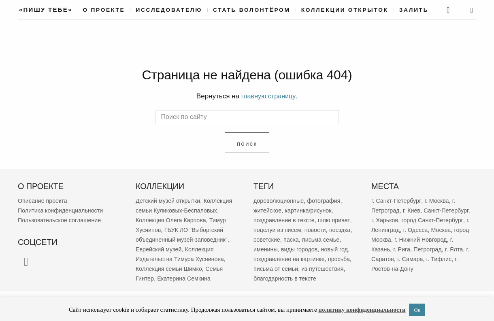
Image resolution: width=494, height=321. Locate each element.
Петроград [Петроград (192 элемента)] (386, 258)
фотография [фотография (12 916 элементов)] (327, 200)
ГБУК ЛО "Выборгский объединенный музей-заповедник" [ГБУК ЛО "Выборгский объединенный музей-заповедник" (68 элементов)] (181, 239)
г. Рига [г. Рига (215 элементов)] (438, 248)
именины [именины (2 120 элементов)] (287, 248)
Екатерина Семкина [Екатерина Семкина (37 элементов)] (164, 287)
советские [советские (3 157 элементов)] (293, 239)
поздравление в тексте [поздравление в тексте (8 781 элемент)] (285, 219)
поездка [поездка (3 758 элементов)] (264, 239)
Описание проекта (44, 200)
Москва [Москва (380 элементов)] (381, 239)
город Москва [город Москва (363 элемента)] (415, 239)
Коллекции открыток (344, 10)
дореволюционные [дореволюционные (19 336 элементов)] (280, 200)
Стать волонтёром (251, 10)
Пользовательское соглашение (61, 219)
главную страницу (268, 96)
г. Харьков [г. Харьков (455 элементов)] (417, 219)
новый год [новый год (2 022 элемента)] (267, 258)
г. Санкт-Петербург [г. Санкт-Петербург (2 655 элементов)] (397, 200)
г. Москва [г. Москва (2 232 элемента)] (439, 200)
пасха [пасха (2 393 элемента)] (319, 239)
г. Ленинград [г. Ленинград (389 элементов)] (420, 229)
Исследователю (169, 10)
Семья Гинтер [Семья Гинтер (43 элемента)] (196, 277)
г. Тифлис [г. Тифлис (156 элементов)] (410, 268)
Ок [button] (417, 310)
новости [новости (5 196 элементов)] (340, 229)
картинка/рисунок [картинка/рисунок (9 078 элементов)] (310, 209)
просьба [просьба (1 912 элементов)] (293, 268)
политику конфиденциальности (361, 309)
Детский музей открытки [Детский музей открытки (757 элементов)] (170, 200)
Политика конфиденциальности (62, 209)
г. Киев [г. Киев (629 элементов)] (413, 209)
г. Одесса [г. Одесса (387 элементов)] (454, 229)
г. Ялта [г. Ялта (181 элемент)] (413, 258)
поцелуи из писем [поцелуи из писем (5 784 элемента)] (300, 229)
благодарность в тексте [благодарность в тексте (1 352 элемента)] (286, 287)
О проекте (104, 10)
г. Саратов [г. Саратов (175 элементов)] (440, 258)
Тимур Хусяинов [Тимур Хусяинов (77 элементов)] (185, 229)
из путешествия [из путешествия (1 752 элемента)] (296, 277)
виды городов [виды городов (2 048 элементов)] (322, 248)
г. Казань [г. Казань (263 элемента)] (413, 248)
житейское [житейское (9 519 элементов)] (268, 209)
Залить (414, 10)
